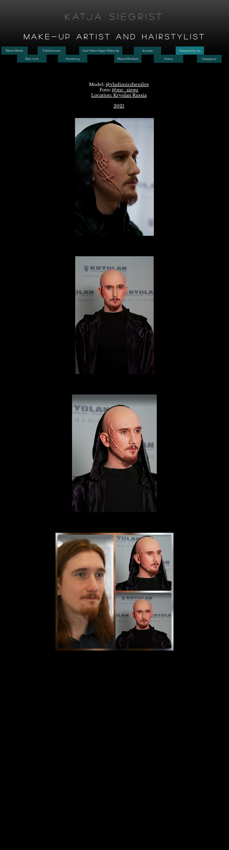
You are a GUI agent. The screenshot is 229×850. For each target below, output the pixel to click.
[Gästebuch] (209, 59)
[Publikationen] (52, 50)
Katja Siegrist (114, 16)
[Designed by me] (190, 50)
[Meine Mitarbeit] (127, 59)
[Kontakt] (147, 51)
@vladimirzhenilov (127, 84)
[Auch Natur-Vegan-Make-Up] (100, 50)
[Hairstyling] (72, 59)
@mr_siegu (125, 90)
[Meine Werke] (14, 50)
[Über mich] (32, 59)
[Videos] (168, 59)
